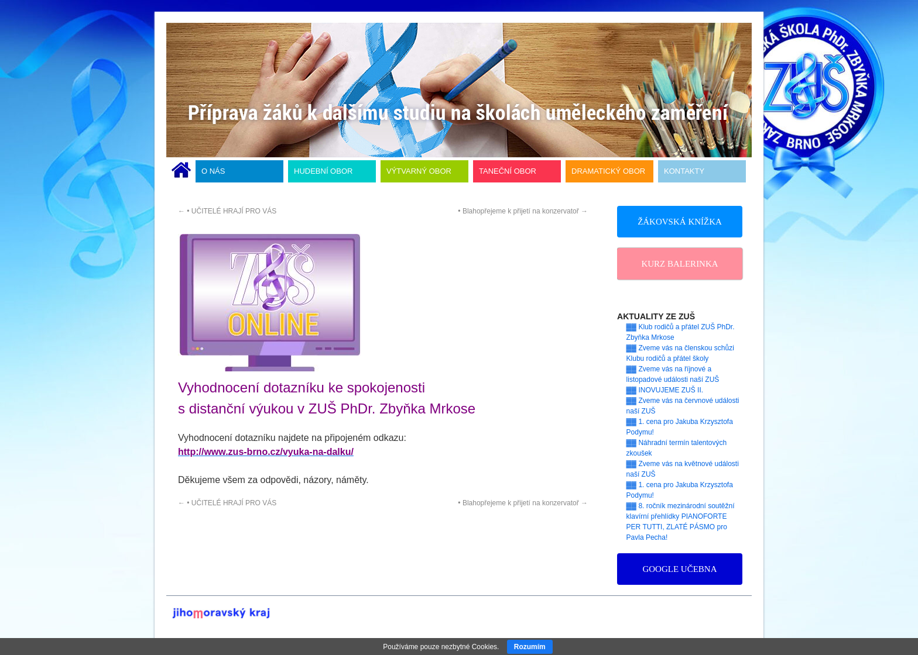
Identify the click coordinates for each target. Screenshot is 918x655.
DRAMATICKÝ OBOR (608, 171)
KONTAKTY (684, 171)
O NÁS (213, 171)
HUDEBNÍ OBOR (323, 171)
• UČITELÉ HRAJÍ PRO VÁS (227, 211)
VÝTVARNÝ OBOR (418, 171)
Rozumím (530, 647)
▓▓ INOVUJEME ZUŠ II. (665, 390)
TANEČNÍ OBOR (507, 171)
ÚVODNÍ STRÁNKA (181, 171)
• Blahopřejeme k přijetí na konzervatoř (523, 211)
